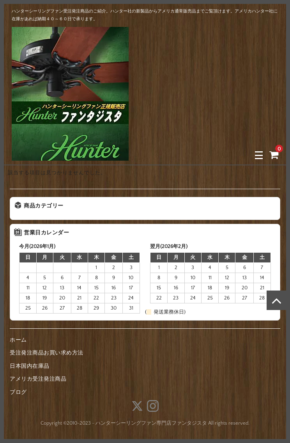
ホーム (18, 340)
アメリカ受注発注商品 (38, 379)
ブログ (18, 392)
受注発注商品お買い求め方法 (46, 353)
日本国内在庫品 (30, 366)
